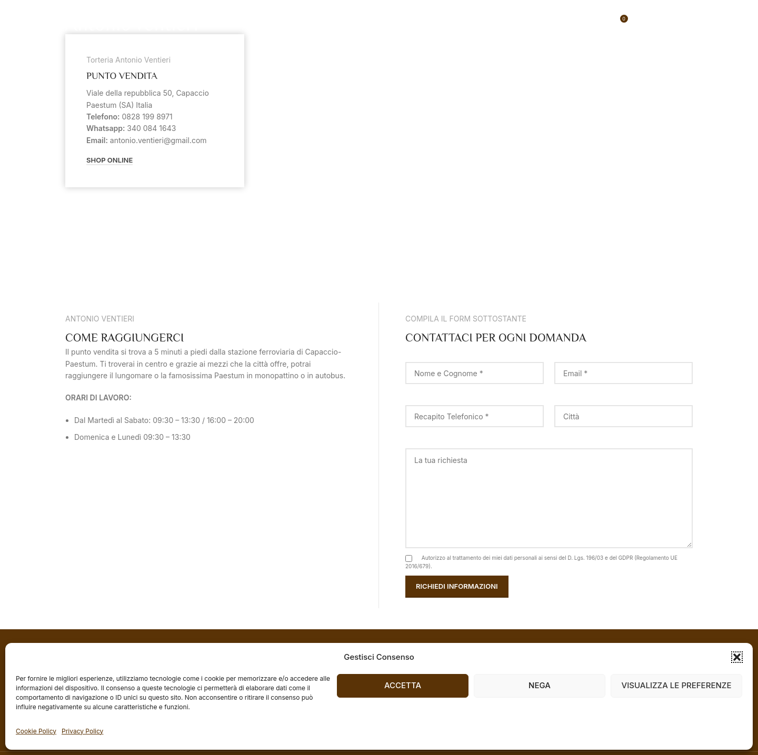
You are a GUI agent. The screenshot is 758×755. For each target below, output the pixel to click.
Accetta (402, 685)
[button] (737, 657)
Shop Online (109, 160)
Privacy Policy (82, 731)
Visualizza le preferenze (677, 685)
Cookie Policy (36, 731)
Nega (539, 685)
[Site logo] (131, 21)
